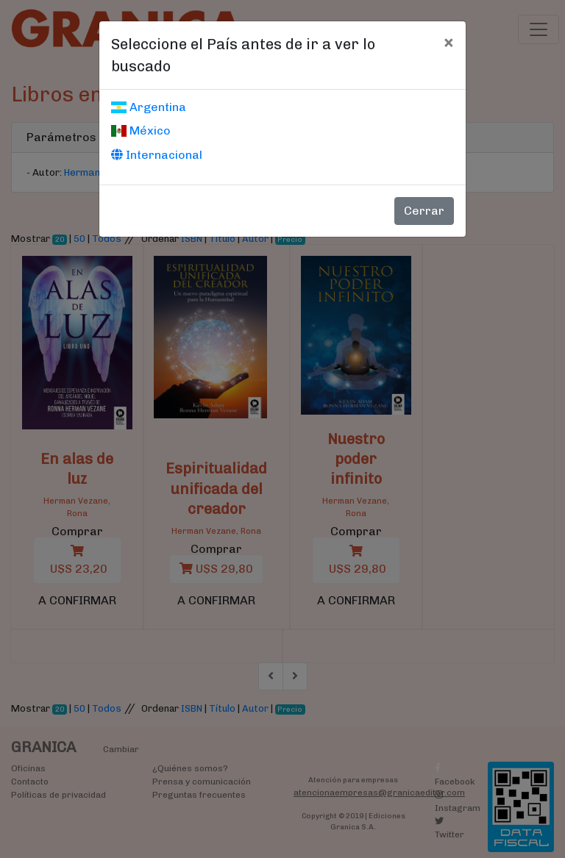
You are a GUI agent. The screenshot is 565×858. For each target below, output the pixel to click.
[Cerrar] (448, 41)
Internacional (156, 155)
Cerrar (424, 211)
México (141, 130)
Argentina (148, 107)
